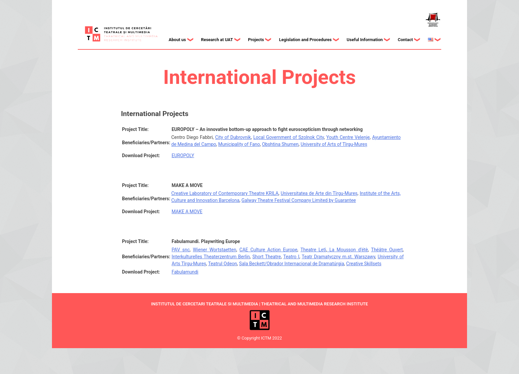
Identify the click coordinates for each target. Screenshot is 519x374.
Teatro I (291, 256)
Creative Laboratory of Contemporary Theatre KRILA (224, 193)
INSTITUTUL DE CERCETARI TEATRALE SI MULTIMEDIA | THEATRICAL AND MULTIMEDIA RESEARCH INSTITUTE (259, 303)
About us (177, 39)
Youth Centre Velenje (348, 137)
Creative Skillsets (363, 263)
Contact (405, 39)
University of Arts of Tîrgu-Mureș (334, 144)
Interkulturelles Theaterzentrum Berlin (210, 256)
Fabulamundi (184, 272)
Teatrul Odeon (222, 263)
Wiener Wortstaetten (214, 249)
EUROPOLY (182, 155)
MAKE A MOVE (186, 211)
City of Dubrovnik (233, 137)
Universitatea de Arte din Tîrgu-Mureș (319, 193)
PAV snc (180, 249)
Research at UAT (217, 39)
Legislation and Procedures (305, 39)
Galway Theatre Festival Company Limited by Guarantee (299, 200)
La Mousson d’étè (347, 249)
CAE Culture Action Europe (268, 249)
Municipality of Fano (239, 144)
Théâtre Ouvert (387, 249)
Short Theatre (266, 256)
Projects (256, 39)
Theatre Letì (313, 249)
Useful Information (365, 39)
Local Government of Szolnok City (288, 137)
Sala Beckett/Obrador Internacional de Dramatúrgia (291, 263)
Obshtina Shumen (280, 144)
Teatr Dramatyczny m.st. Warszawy (338, 256)
